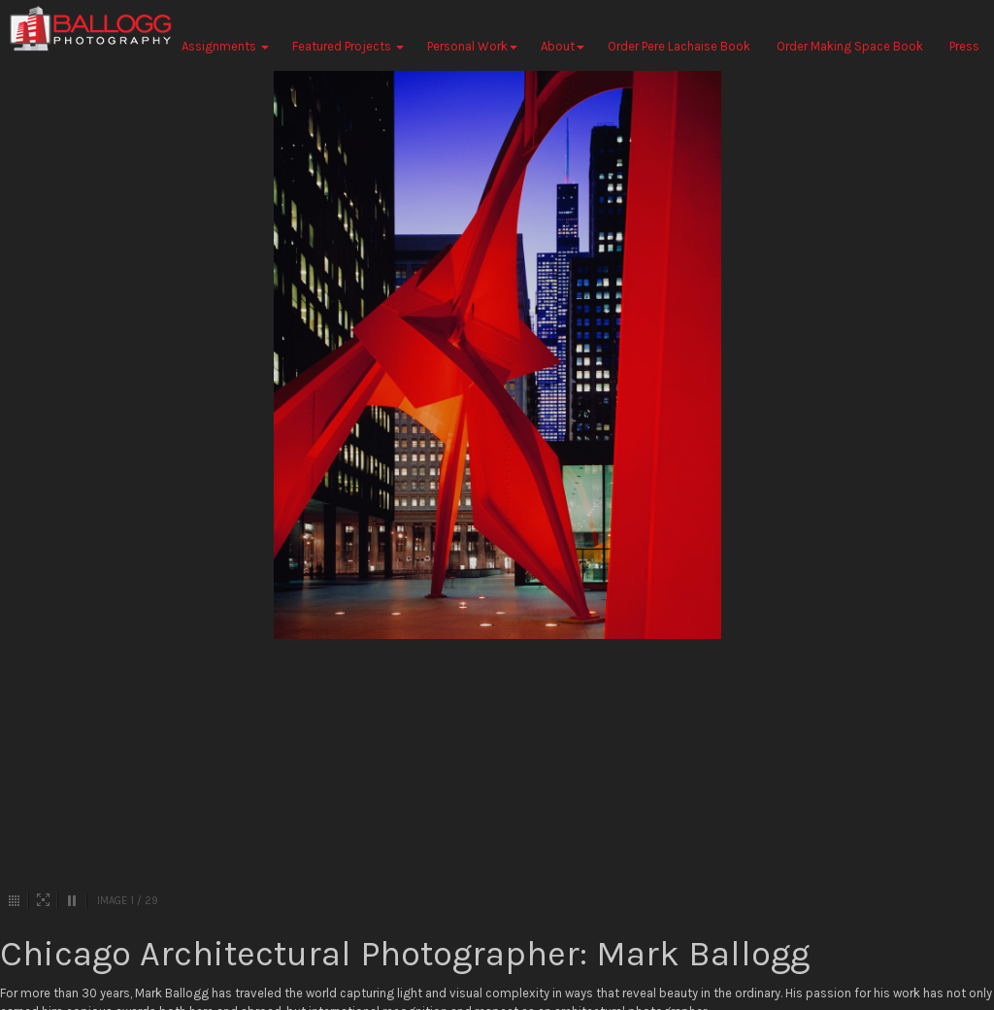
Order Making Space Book (850, 46)
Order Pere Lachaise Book (679, 46)
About (562, 46)
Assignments (225, 46)
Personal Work (472, 46)
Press (964, 46)
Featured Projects (348, 46)
